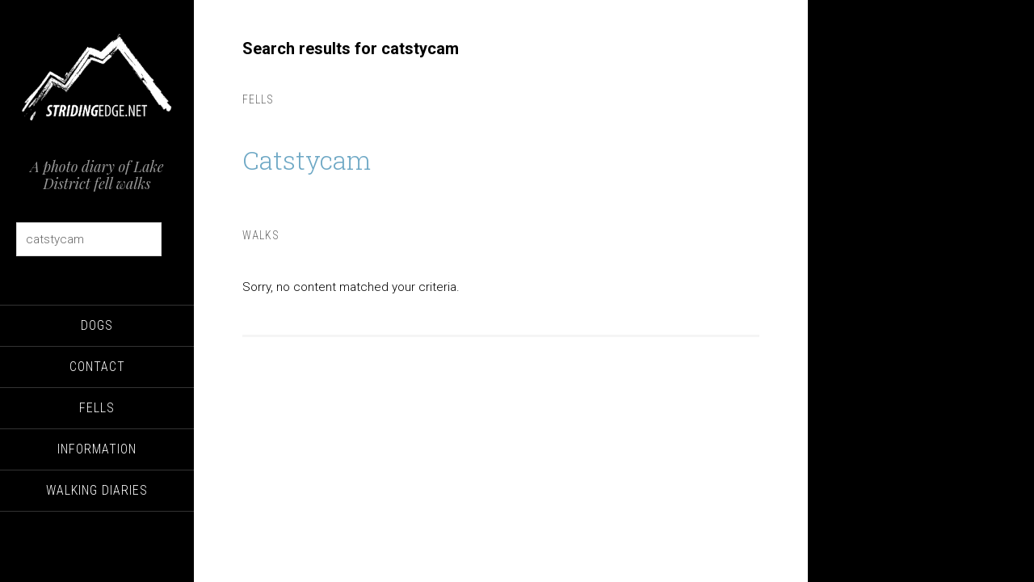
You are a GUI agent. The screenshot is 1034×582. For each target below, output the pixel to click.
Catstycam (314, 158)
